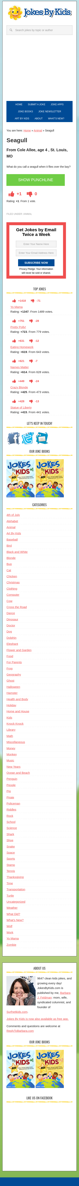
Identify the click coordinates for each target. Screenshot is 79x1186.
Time (9, 883)
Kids (9, 717)
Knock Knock (15, 723)
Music (10, 760)
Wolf (9, 926)
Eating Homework (21, 347)
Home (27, 130)
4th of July (13, 515)
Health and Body (17, 699)
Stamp (10, 865)
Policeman (13, 803)
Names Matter (19, 367)
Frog (9, 668)
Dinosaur (12, 619)
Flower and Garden (18, 650)
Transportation (15, 889)
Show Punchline (35, 180)
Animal (38, 130)
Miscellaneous (15, 742)
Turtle (10, 895)
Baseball (12, 539)
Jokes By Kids (39, 15)
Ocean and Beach (18, 772)
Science (11, 828)
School (10, 821)
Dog (9, 631)
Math (9, 736)
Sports (10, 858)
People (11, 785)
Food (9, 656)
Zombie (11, 944)
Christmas (13, 582)
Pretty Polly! (18, 327)
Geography (13, 674)
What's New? (15, 920)
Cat (8, 570)
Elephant (12, 643)
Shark (10, 834)
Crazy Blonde (19, 387)
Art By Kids (13, 533)
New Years (13, 766)
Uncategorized (15, 901)
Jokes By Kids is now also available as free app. (37, 1018)
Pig (8, 791)
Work (9, 932)
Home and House (17, 711)
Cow (9, 601)
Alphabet (12, 521)
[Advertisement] (40, 71)
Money (10, 748)
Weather (11, 907)
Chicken (11, 576)
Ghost (10, 680)
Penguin (11, 778)
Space (10, 852)
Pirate (10, 797)
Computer (12, 594)
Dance (10, 613)
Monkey (11, 754)
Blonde (11, 558)
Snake (10, 846)
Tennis (10, 871)
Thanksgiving (15, 877)
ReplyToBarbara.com (20, 1030)
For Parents (14, 662)
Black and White (16, 551)
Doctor (10, 625)
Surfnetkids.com (16, 1011)
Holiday (11, 705)
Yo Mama (16, 307)
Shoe (9, 840)
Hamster (12, 693)
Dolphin (11, 637)
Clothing (11, 588)
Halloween (13, 686)
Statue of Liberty (21, 407)
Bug (9, 564)
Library (10, 729)
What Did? (13, 914)
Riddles (11, 809)
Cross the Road (16, 607)
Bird (9, 545)
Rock (9, 815)
